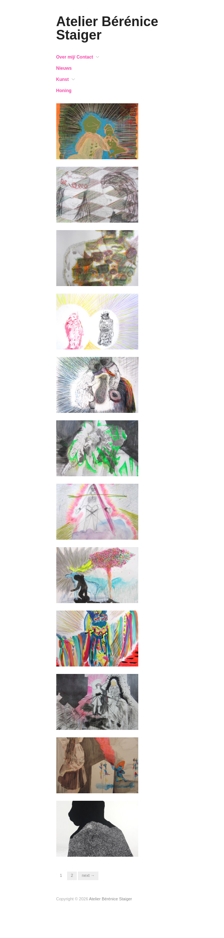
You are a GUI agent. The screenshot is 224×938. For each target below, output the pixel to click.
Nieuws (64, 68)
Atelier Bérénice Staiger (107, 28)
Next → (88, 875)
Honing (64, 90)
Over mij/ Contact (74, 57)
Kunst (62, 79)
